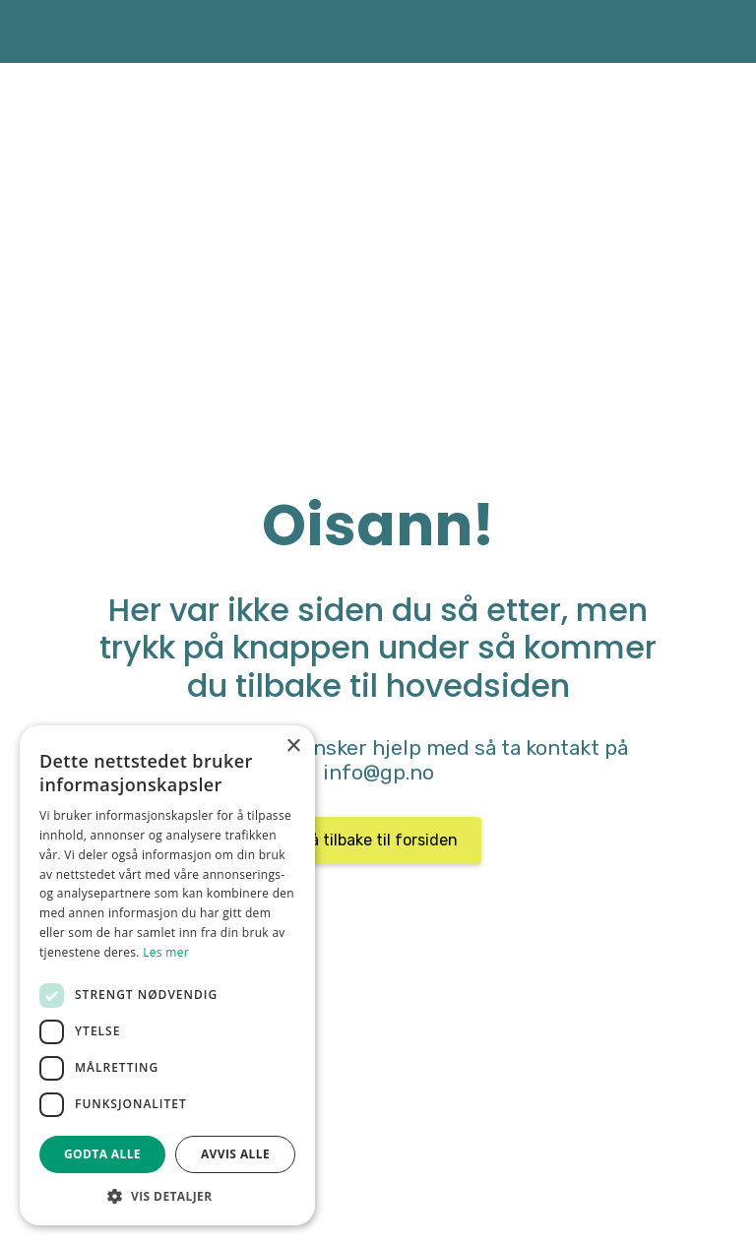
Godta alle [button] (102, 1154)
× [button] (292, 746)
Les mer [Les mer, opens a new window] (166, 952)
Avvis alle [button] (235, 1154)
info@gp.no (378, 772)
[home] (44, 31)
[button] (167, 1196)
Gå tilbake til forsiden (378, 840)
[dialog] (167, 975)
